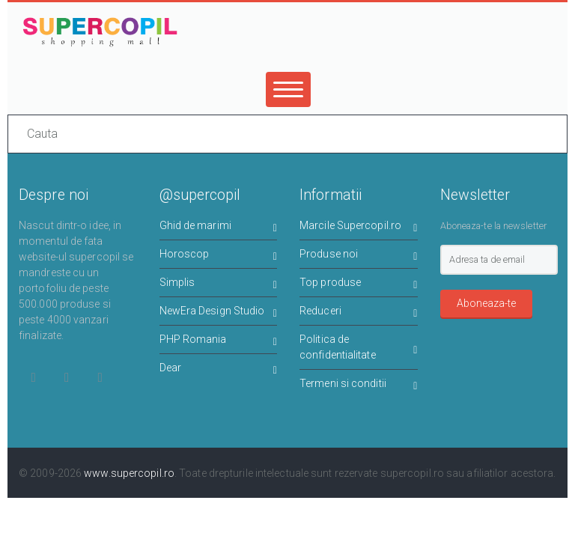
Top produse (358, 284)
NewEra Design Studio (218, 313)
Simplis (218, 284)
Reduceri (358, 313)
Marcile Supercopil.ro (358, 228)
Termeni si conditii (358, 386)
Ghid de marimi (218, 228)
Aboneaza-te (486, 303)
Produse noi (358, 256)
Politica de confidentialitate (358, 347)
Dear (218, 370)
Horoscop (218, 256)
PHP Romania (218, 341)
